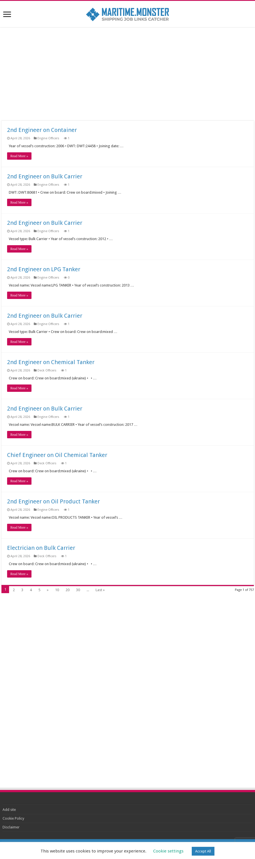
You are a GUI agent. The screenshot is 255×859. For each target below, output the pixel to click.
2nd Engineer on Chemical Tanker (50, 362)
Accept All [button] (203, 851)
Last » (100, 590)
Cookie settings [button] (168, 851)
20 (67, 590)
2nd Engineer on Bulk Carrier (44, 176)
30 (78, 590)
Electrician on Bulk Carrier (41, 547)
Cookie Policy (13, 818)
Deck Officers (47, 370)
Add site (9, 809)
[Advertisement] (127, 74)
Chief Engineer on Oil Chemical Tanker (57, 455)
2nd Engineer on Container (42, 130)
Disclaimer (11, 827)
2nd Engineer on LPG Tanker (43, 269)
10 (57, 590)
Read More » (19, 156)
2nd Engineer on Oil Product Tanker (53, 501)
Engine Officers (48, 138)
